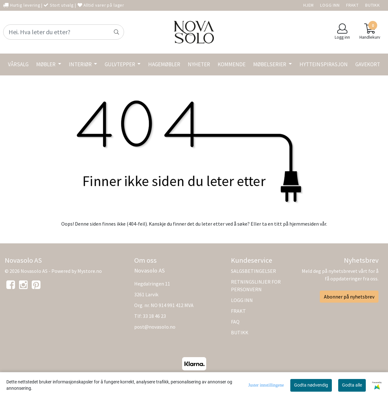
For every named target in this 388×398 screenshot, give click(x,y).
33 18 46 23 (154, 316)
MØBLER (46, 64)
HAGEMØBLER (164, 64)
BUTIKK (372, 5)
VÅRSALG (18, 64)
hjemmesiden (304, 224)
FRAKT (352, 5)
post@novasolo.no (154, 327)
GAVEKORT (367, 64)
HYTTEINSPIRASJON (323, 64)
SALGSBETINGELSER (253, 271)
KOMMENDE (232, 64)
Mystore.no (89, 271)
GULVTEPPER (120, 64)
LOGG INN (330, 5)
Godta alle (352, 385)
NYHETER (199, 64)
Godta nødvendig (311, 385)
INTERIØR (81, 64)
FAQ (235, 321)
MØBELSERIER (270, 64)
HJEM (308, 5)
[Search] (63, 32)
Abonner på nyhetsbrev (349, 296)
